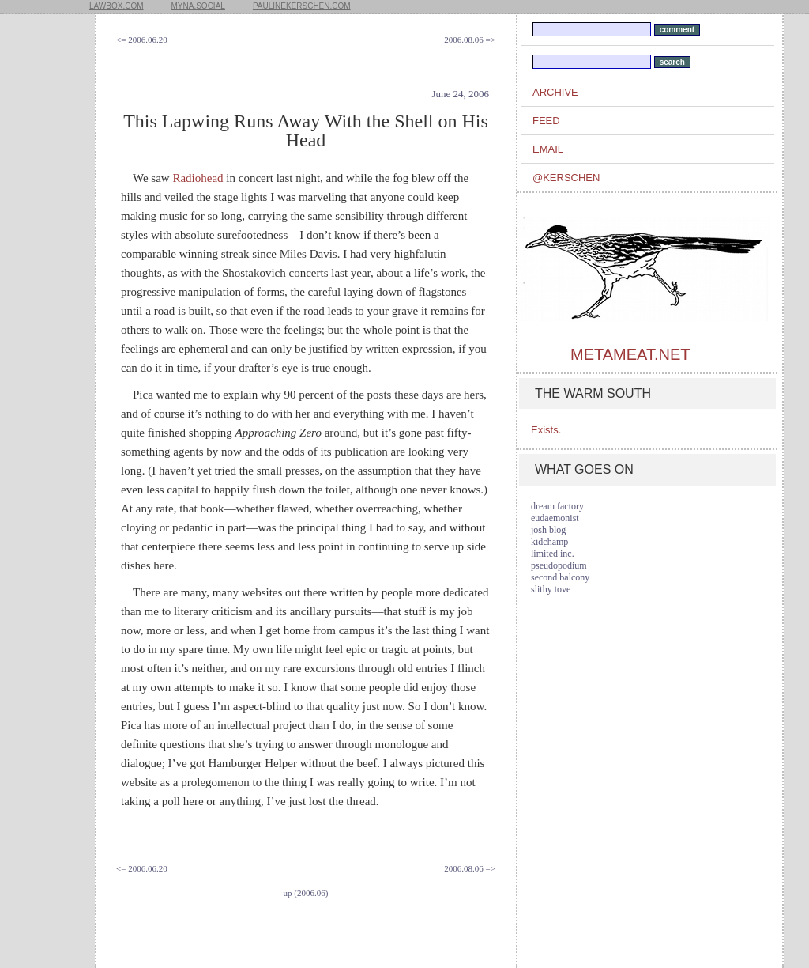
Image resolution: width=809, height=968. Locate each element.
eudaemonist (555, 518)
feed (546, 120)
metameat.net (630, 354)
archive (555, 92)
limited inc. (552, 553)
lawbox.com (116, 6)
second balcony (560, 577)
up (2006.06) (306, 893)
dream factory (557, 506)
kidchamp (549, 541)
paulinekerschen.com (302, 6)
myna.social (198, 6)
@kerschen (566, 177)
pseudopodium (559, 565)
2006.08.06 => (469, 39)
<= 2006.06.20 (141, 39)
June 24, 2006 (460, 94)
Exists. (546, 430)
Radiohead (197, 178)
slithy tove (550, 589)
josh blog (548, 529)
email (547, 149)
